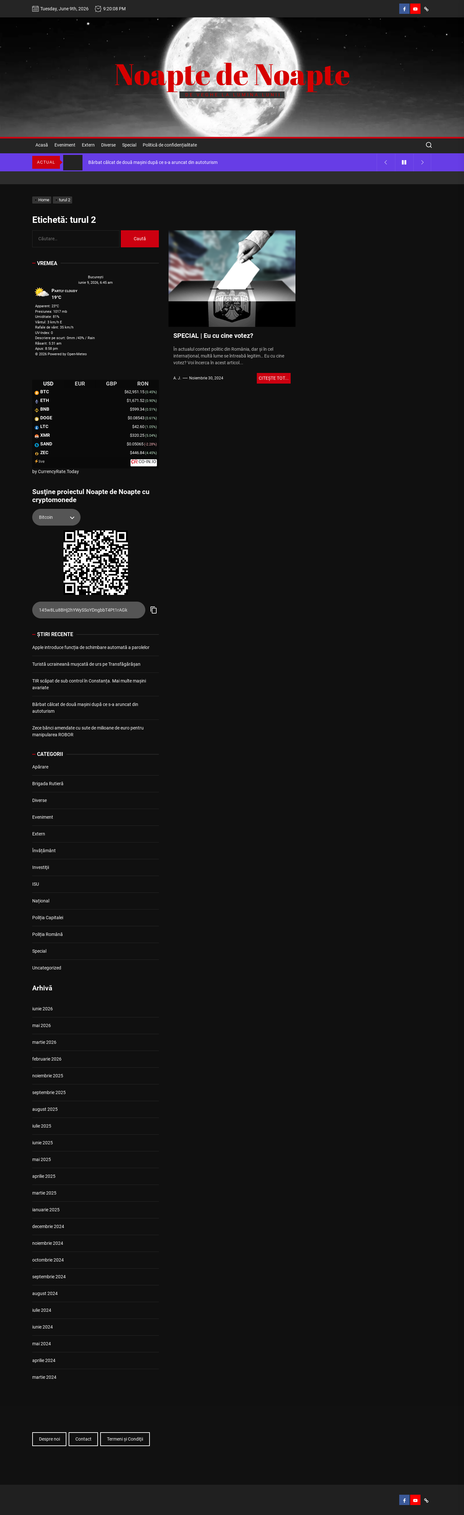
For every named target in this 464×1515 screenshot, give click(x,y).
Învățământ (44, 850)
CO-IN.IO (147, 461)
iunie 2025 (42, 1142)
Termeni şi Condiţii (125, 1439)
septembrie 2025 (49, 1092)
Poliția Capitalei (47, 917)
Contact (83, 1439)
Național (40, 900)
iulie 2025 (41, 1126)
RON (143, 383)
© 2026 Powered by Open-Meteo (61, 354)
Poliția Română (47, 934)
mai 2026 (41, 1025)
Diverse (108, 145)
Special (129, 145)
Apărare (40, 766)
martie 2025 (44, 1193)
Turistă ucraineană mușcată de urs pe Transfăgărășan (86, 664)
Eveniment (64, 145)
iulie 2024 (41, 1310)
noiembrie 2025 (47, 1075)
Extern (88, 145)
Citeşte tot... (274, 378)
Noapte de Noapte (232, 73)
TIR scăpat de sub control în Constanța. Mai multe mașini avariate (89, 684)
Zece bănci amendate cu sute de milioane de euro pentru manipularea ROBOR (88, 731)
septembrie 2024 (49, 1276)
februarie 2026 (47, 1059)
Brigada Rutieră (47, 783)
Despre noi (49, 1439)
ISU (35, 884)
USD (48, 383)
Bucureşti (95, 277)
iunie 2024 (42, 1326)
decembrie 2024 (48, 1226)
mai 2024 (41, 1343)
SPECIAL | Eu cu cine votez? (213, 335)
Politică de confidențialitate (170, 145)
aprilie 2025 (43, 1176)
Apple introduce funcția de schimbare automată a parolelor (91, 647)
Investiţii (40, 867)
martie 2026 (44, 1042)
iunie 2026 (42, 1008)
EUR (80, 383)
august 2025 (45, 1109)
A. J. (177, 378)
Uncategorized (46, 967)
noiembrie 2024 (47, 1243)
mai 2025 (41, 1159)
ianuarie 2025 (46, 1209)
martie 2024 (44, 1377)
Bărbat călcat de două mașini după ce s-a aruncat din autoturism (85, 708)
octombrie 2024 (48, 1259)
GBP (111, 383)
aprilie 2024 (43, 1360)
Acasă (41, 145)
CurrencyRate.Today (58, 471)
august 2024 (45, 1293)
